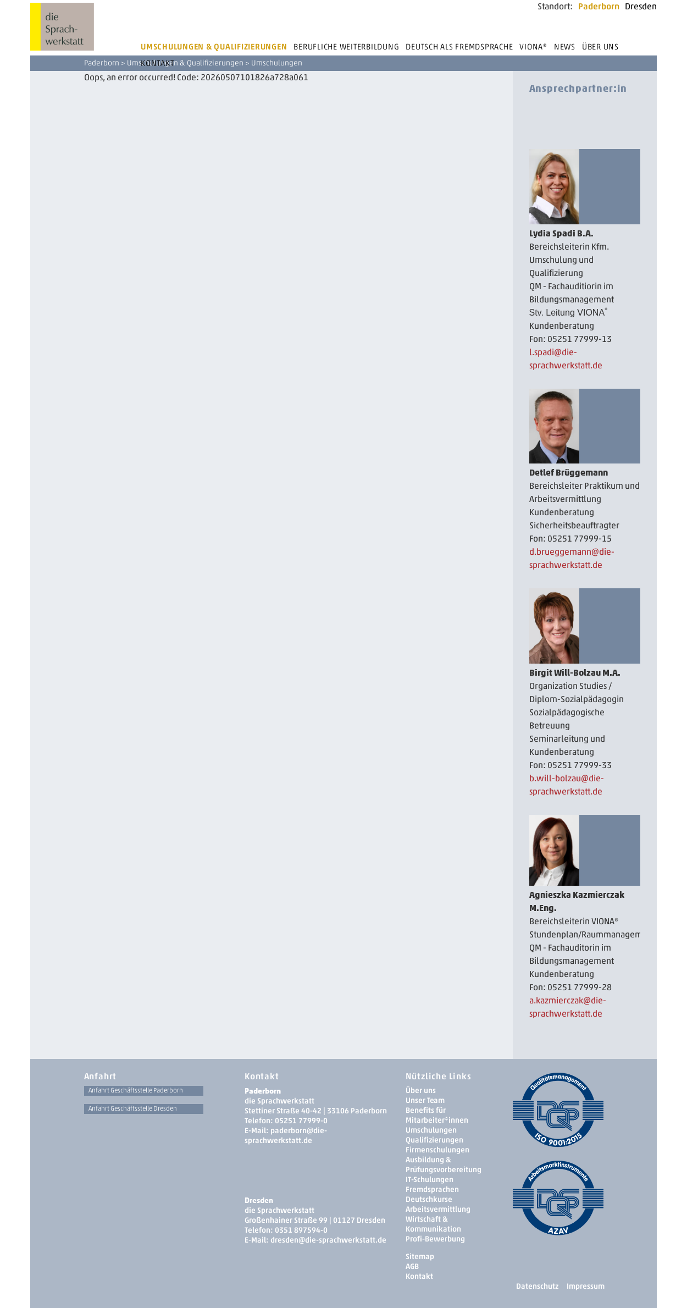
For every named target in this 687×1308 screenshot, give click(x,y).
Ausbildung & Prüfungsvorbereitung (443, 1164)
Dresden (641, 6)
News (564, 47)
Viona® (533, 47)
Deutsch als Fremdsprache (459, 47)
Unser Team (425, 1100)
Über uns (600, 47)
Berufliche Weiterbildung (346, 47)
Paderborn (598, 6)
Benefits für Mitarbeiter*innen (437, 1115)
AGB (412, 1266)
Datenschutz (537, 1286)
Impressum (586, 1286)
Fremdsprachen (432, 1189)
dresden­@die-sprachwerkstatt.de (328, 1240)
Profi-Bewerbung (435, 1239)
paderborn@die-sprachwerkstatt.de (286, 1135)
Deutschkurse (429, 1199)
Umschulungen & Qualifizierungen (214, 47)
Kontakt (157, 63)
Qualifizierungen (434, 1140)
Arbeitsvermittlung (438, 1209)
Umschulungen (431, 1130)
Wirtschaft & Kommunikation (433, 1224)
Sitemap (420, 1256)
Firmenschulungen (437, 1150)
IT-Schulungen (429, 1179)
